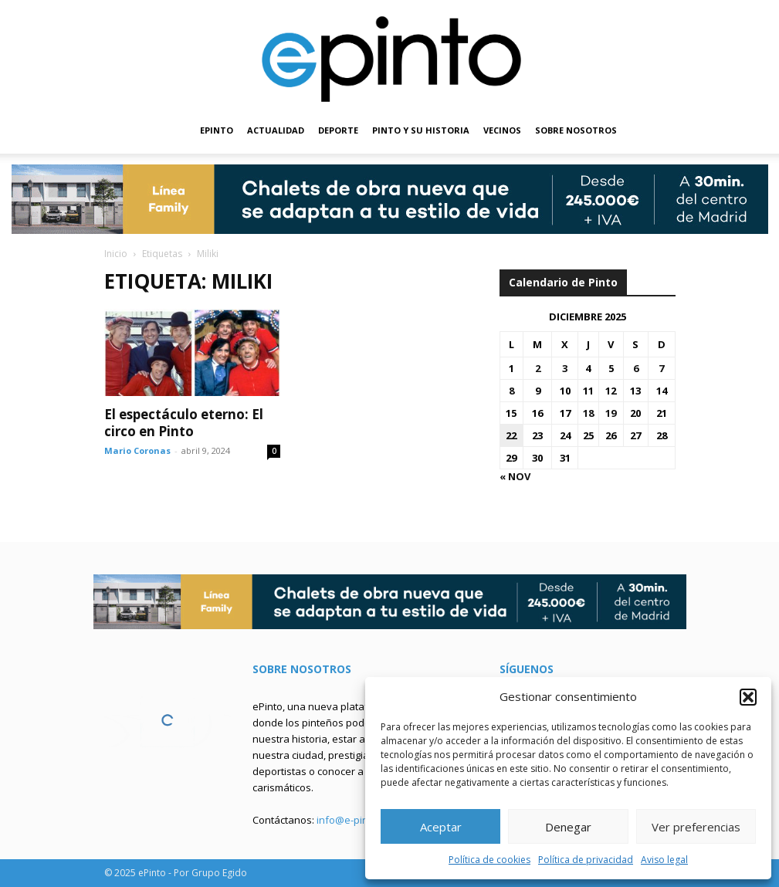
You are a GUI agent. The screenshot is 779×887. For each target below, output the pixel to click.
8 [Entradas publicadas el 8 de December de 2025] (511, 391)
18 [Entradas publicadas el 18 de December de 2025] (588, 413)
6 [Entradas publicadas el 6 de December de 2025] (635, 368)
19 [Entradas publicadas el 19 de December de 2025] (610, 413)
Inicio (115, 253)
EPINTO (216, 130)
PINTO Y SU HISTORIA (420, 130)
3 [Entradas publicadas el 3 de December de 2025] (564, 368)
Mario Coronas (137, 450)
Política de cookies (489, 859)
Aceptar (441, 827)
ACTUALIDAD (275, 130)
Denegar (568, 827)
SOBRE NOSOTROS (576, 130)
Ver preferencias (696, 827)
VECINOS (502, 130)
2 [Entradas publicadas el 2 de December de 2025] (537, 368)
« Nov (515, 476)
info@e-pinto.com (358, 820)
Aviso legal (664, 859)
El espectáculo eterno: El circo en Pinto (183, 422)
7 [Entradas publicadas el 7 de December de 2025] (661, 368)
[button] (748, 697)
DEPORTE (338, 130)
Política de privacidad (585, 859)
